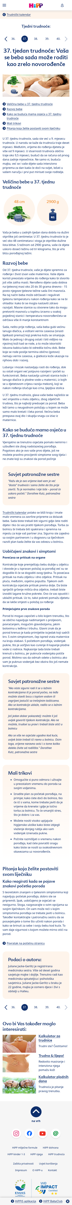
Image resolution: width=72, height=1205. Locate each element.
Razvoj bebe (14, 109)
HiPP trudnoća (56, 1154)
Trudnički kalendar (19, 14)
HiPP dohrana (50, 1147)
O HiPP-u (37, 1170)
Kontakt (52, 1170)
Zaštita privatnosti (23, 1163)
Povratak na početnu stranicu (26, 943)
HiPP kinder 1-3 (16, 1154)
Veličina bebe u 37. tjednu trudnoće (30, 104)
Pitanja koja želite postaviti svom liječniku (33, 128)
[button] (62, 5)
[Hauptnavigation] (5, 5)
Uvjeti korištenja (48, 1163)
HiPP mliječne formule (24, 1147)
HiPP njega (36, 1154)
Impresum (21, 1170)
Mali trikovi (14, 123)
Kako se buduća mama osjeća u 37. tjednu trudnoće (34, 116)
